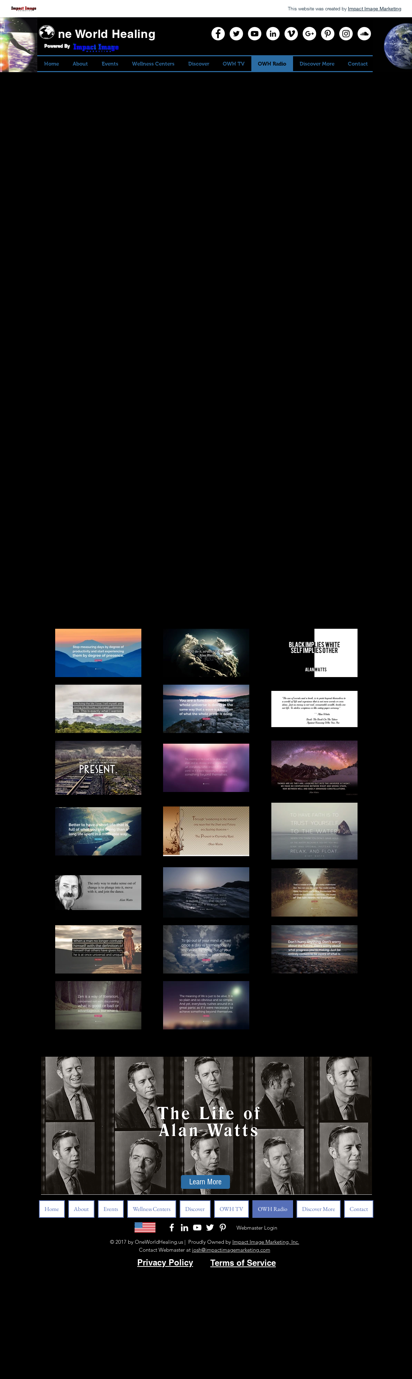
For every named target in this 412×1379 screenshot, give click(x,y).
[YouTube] (254, 33)
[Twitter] (236, 33)
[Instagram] (346, 33)
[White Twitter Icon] (210, 1227)
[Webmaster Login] (257, 1227)
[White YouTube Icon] (197, 1227)
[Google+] (309, 33)
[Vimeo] (291, 33)
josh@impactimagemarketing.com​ (231, 1249)
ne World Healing (107, 34)
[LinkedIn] (273, 33)
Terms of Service (243, 1263)
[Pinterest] (327, 33)
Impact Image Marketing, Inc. (265, 1242)
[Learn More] (205, 1182)
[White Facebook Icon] (172, 1227)
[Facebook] (218, 33)
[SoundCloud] (364, 33)
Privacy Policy (165, 1262)
